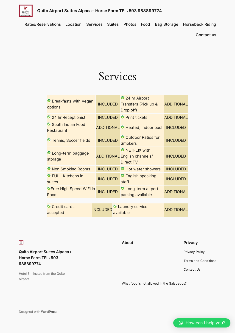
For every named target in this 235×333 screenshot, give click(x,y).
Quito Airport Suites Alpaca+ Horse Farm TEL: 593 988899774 (99, 10)
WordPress (49, 312)
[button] (201, 322)
